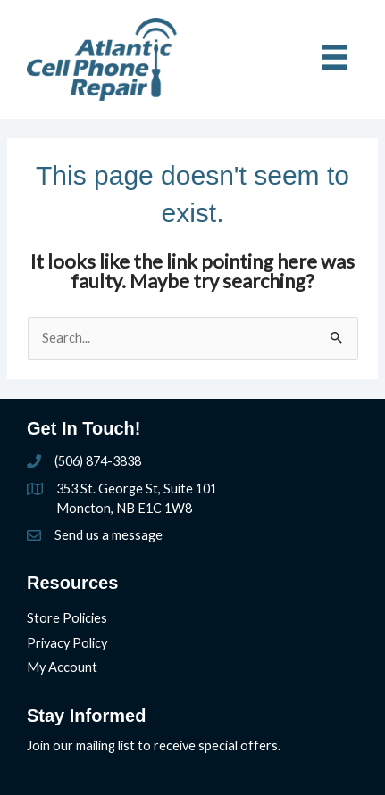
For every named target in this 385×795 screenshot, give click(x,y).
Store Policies (67, 617)
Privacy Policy (67, 642)
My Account (62, 667)
